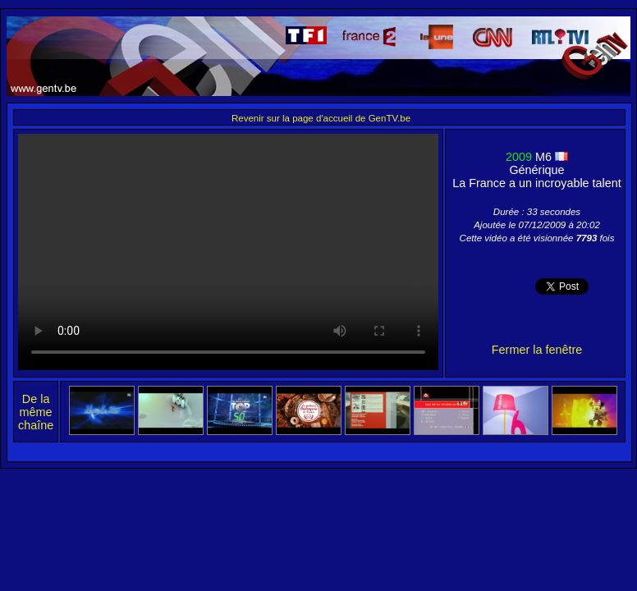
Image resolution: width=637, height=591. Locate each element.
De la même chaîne (35, 412)
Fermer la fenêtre (537, 349)
